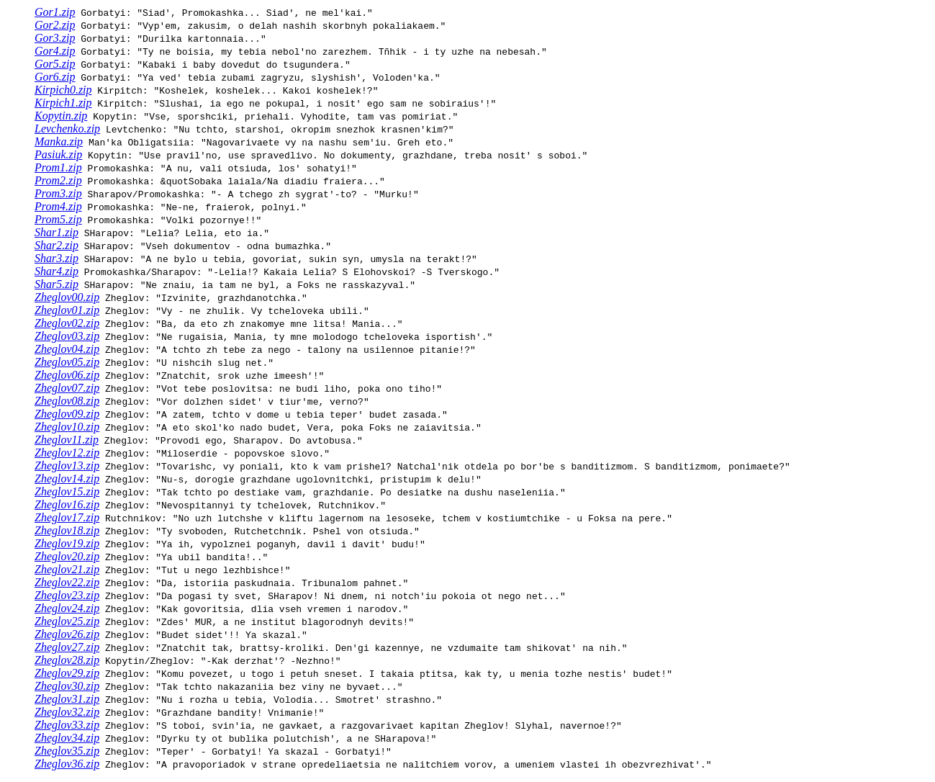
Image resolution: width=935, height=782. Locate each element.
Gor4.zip (55, 51)
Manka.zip (59, 141)
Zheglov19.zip (67, 543)
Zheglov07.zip (67, 388)
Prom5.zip (58, 219)
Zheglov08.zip (67, 401)
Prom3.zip (58, 193)
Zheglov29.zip (67, 673)
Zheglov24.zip (67, 608)
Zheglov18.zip (67, 530)
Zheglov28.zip (67, 660)
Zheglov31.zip (67, 699)
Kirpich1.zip (63, 102)
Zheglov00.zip (67, 297)
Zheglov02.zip (67, 323)
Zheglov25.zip (67, 621)
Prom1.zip (58, 167)
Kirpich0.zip (63, 90)
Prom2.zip (58, 180)
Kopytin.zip (61, 115)
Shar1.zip (56, 232)
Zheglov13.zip (67, 465)
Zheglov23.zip (67, 595)
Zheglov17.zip (67, 517)
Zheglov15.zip (67, 491)
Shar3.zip (56, 258)
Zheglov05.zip (67, 362)
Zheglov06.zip (67, 375)
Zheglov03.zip (67, 336)
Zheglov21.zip (67, 569)
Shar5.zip (56, 284)
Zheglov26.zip (67, 634)
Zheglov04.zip (67, 349)
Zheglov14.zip (67, 478)
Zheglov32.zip (67, 712)
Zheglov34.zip (67, 738)
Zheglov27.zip (67, 647)
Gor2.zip (55, 25)
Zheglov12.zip (67, 452)
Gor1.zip (55, 12)
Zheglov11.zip (67, 439)
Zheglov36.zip (67, 764)
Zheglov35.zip (67, 751)
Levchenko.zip (67, 128)
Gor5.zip (55, 64)
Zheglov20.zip (67, 556)
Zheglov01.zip (67, 310)
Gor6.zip (55, 77)
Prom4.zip (58, 206)
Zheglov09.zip (67, 414)
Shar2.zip (56, 245)
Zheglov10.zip (67, 427)
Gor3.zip (55, 38)
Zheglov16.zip (67, 504)
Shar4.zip (56, 271)
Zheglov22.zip (67, 582)
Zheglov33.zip (67, 725)
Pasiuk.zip (58, 154)
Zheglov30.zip (67, 686)
